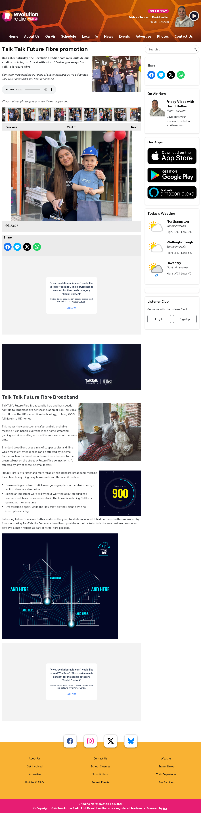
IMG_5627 (90, 114)
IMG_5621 (44, 114)
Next (132, 126)
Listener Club (158, 301)
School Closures (100, 766)
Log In (159, 319)
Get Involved (35, 766)
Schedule (68, 36)
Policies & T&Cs (34, 782)
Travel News (166, 766)
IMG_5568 (136, 114)
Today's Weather (161, 213)
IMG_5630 (120, 114)
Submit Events (100, 782)
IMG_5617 (14, 114)
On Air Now (156, 93)
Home (13, 36)
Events (124, 36)
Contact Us (184, 36)
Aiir (165, 808)
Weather (166, 758)
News (108, 36)
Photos (163, 36)
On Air (50, 36)
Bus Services (166, 782)
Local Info (90, 36)
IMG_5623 (60, 114)
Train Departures (166, 774)
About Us (31, 36)
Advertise (143, 36)
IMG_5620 (29, 114)
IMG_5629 (105, 114)
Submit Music (100, 774)
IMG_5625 (75, 114)
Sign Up (185, 319)
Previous (9, 126)
